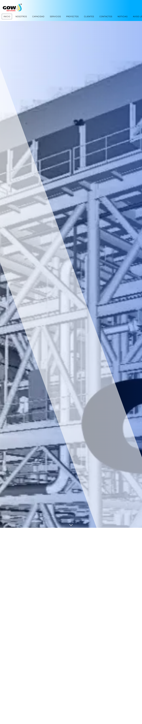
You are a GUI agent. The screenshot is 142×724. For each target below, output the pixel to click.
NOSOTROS (21, 16)
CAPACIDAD (38, 16)
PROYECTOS (72, 16)
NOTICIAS (123, 16)
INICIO (7, 16)
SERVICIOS (55, 16)
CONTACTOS (105, 16)
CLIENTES (89, 16)
